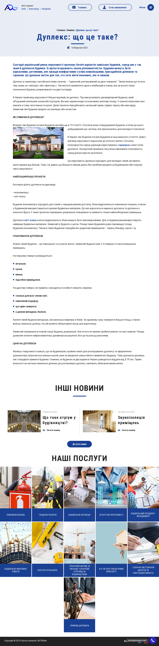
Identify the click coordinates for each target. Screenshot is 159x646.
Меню (146, 7)
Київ (24, 8)
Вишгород (34, 8)
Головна (82, 7)
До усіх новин (79, 444)
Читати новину (53, 430)
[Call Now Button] (152, 640)
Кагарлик (46, 8)
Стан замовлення (117, 7)
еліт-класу (30, 220)
